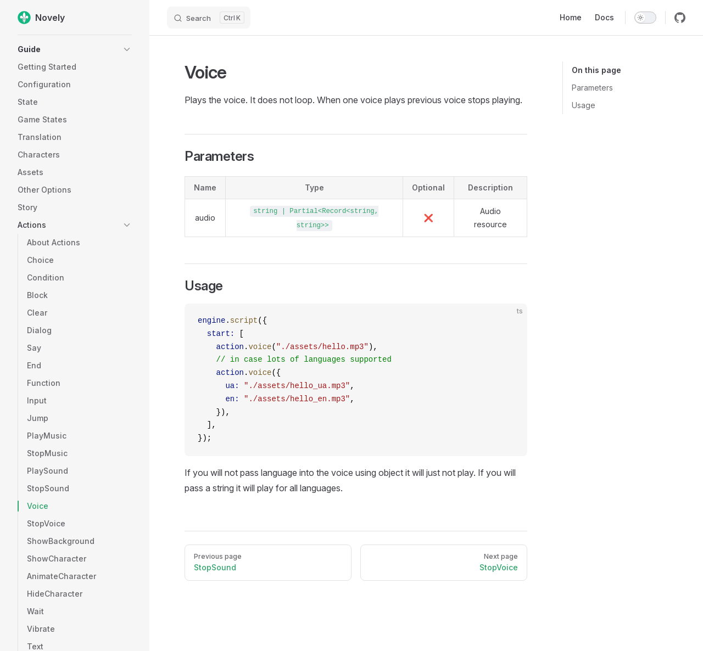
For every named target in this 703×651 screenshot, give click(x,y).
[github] (680, 17)
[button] (75, 49)
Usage (583, 105)
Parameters (592, 87)
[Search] (208, 18)
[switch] (645, 18)
